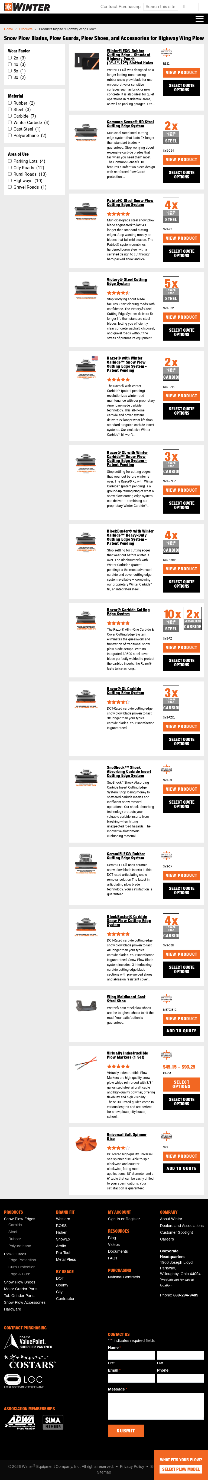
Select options (182, 1085)
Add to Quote (182, 1031)
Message (117, 1390)
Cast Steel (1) (27, 129)
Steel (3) (22, 109)
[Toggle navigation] (200, 19)
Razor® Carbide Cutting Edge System (128, 612)
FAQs (112, 1259)
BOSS (61, 1226)
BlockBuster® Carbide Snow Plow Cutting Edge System (129, 921)
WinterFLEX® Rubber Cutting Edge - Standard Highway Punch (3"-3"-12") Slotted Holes (130, 57)
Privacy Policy (132, 1467)
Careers (167, 1240)
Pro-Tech (64, 1253)
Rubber (14, 1239)
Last (160, 1363)
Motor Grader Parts (20, 1289)
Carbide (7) (25, 116)
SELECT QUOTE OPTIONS (181, 88)
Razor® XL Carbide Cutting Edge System (125, 691)
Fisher (61, 1233)
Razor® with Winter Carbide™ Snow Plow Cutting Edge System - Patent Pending (127, 365)
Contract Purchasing (120, 7)
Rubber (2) (24, 103)
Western (63, 1219)
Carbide (15, 1225)
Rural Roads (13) (30, 174)
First (111, 1363)
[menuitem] (26, 1225)
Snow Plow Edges (19, 1219)
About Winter (171, 1219)
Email (114, 1371)
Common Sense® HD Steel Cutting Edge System (130, 124)
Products (25, 29)
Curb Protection (21, 1267)
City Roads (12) (29, 167)
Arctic (61, 1246)
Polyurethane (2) (30, 135)
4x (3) (20, 64)
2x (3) (20, 58)
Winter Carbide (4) (32, 122)
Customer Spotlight (176, 1233)
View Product (181, 73)
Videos (114, 1245)
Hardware (12, 1310)
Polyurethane (19, 1246)
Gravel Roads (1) (30, 187)
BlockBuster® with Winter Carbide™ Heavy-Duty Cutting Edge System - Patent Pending (130, 538)
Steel (12, 1232)
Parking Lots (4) (29, 161)
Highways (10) (28, 180)
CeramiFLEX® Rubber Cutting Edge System (126, 856)
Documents (118, 1252)
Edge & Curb (19, 1274)
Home (8, 29)
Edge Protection (22, 1260)
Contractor (65, 1299)
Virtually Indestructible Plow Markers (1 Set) (127, 1056)
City (59, 1292)
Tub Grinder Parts (19, 1296)
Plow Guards (15, 1254)
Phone (162, 1371)
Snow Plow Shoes (19, 1283)
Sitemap (104, 1473)
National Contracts (124, 1277)
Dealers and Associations (182, 1226)
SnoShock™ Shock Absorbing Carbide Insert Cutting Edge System (129, 772)
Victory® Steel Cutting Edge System (127, 282)
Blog (112, 1238)
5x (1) (20, 71)
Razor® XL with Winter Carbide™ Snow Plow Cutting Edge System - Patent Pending (127, 459)
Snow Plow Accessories (25, 1303)
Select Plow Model (181, 1470)
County (62, 1286)
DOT (60, 1279)
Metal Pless (66, 1260)
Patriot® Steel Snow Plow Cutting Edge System (130, 203)
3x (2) (20, 77)
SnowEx (63, 1240)
